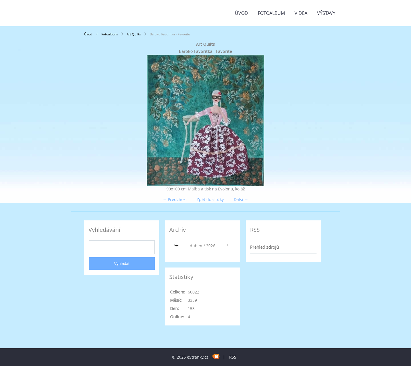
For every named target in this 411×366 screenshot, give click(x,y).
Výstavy (326, 13)
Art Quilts (134, 34)
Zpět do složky (210, 199)
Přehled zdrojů (264, 247)
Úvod (241, 13)
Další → (241, 199)
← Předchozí (175, 199)
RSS (232, 357)
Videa (301, 13)
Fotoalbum (271, 13)
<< (177, 245)
